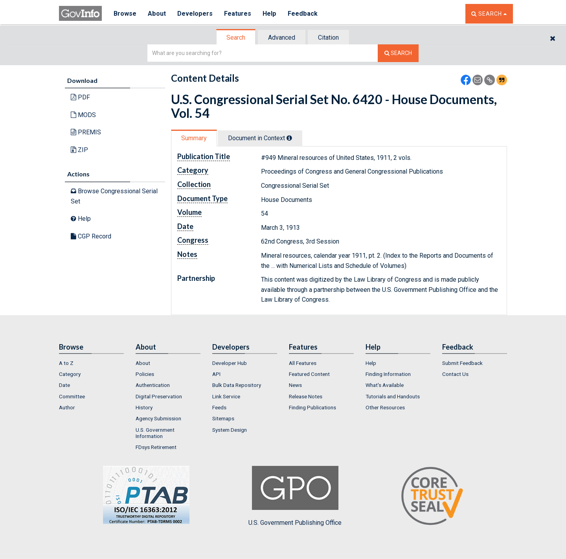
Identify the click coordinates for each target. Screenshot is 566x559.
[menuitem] (91, 363)
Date (64, 385)
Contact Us (455, 374)
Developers (195, 13)
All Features (302, 363)
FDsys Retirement (156, 447)
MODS (83, 115)
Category (70, 374)
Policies (145, 374)
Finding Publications (312, 407)
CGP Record (91, 236)
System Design (229, 430)
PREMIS (86, 132)
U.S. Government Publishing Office (295, 496)
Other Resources (385, 407)
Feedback (303, 13)
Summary (194, 138)
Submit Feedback (462, 363)
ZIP (79, 150)
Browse (125, 13)
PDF (80, 97)
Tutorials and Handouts (393, 396)
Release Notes (305, 396)
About (157, 13)
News (295, 385)
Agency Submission (158, 418)
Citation (328, 37)
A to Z (66, 363)
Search (235, 37)
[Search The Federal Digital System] (398, 53)
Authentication (153, 385)
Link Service (226, 396)
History (144, 407)
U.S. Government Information (155, 433)
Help (270, 13)
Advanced (281, 37)
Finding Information (388, 374)
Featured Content (309, 374)
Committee (72, 396)
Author (67, 407)
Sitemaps (223, 418)
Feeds (219, 407)
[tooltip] (289, 138)
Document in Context (260, 138)
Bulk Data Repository (236, 385)
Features (238, 13)
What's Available (385, 385)
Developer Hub (229, 363)
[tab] (236, 37)
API (216, 374)
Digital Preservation (159, 396)
